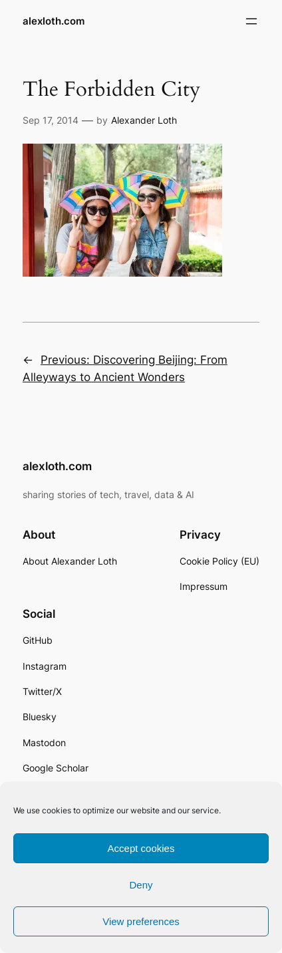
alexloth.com (53, 21)
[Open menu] (251, 21)
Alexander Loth (144, 120)
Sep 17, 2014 (50, 120)
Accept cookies (141, 848)
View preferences (141, 921)
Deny (140, 884)
